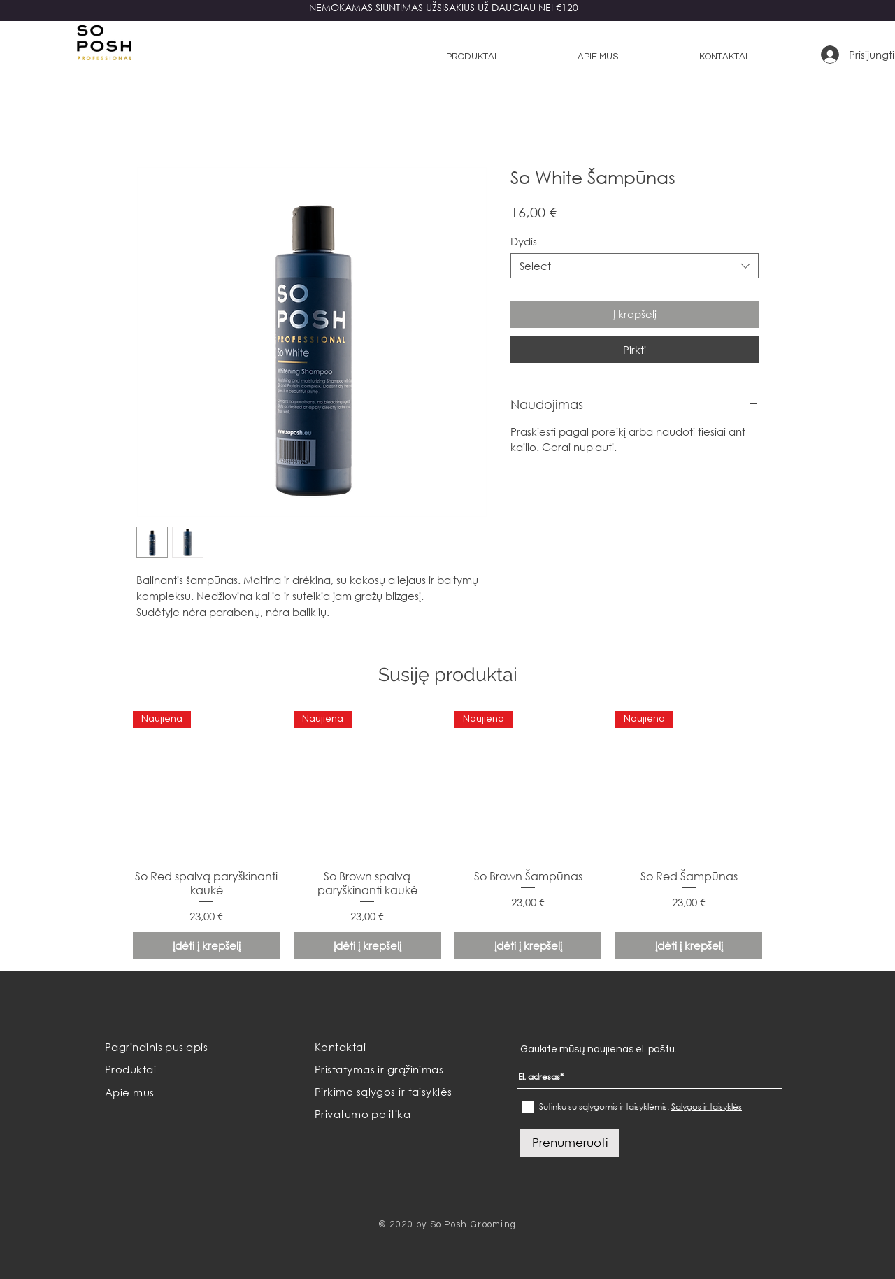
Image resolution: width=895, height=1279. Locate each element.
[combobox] (634, 265)
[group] (447, 835)
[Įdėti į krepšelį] (206, 945)
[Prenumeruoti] (569, 1143)
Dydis (523, 241)
